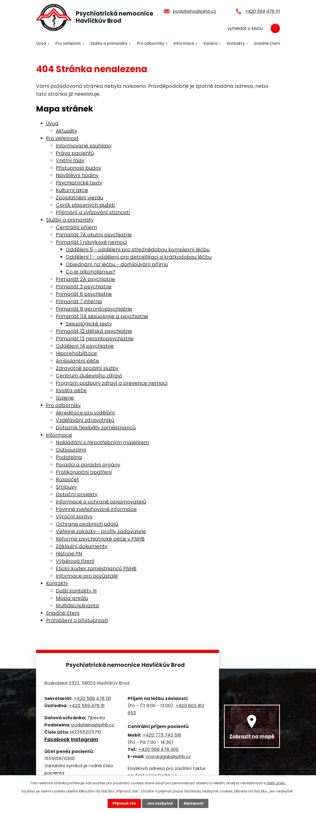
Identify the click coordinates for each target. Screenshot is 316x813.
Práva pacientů (75, 153)
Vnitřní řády (70, 160)
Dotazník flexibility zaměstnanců (96, 427)
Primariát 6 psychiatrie (84, 294)
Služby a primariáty (108, 43)
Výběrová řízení (75, 561)
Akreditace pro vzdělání (85, 412)
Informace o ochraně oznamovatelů (101, 501)
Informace (184, 43)
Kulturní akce (72, 190)
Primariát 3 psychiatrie (84, 286)
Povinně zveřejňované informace (96, 509)
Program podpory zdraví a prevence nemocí (112, 383)
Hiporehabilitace (76, 353)
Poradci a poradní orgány (88, 464)
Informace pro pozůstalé (87, 575)
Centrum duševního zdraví (89, 375)
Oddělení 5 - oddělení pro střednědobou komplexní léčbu (138, 249)
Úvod (41, 43)
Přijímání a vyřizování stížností (93, 212)
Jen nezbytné (160, 803)
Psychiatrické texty (79, 182)
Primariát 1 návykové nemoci (91, 242)
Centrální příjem (76, 227)
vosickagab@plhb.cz (168, 756)
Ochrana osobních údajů (87, 523)
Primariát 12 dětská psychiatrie (94, 331)
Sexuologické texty (89, 323)
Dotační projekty (77, 494)
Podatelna (69, 457)
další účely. (276, 783)
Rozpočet (67, 479)
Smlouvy (66, 486)
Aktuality (66, 130)
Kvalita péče (71, 390)
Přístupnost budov (78, 167)
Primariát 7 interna (79, 301)
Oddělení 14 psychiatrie (85, 345)
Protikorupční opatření (84, 472)
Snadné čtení (267, 43)
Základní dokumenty (81, 546)
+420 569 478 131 (92, 698)
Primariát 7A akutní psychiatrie (94, 234)
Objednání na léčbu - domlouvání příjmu (117, 264)
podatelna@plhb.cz (194, 11)
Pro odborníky (150, 43)
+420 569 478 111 (262, 11)
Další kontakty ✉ (76, 590)
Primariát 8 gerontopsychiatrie (94, 308)
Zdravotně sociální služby (87, 368)
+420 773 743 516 (161, 735)
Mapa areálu (72, 598)
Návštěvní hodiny (77, 175)
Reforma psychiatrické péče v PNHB (100, 538)
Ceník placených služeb (85, 205)
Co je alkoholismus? (90, 271)
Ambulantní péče (77, 360)
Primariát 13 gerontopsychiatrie (95, 338)
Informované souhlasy (84, 145)
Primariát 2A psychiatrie (85, 279)
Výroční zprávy (74, 516)
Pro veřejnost (68, 43)
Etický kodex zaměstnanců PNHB (96, 568)
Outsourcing (71, 449)
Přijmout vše (124, 803)
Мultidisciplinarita (77, 605)
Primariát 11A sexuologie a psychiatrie (102, 316)
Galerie (65, 397)
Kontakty (236, 43)
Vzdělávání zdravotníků (85, 420)
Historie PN (69, 553)
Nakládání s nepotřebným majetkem (102, 442)
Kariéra (210, 43)
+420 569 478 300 (158, 749)
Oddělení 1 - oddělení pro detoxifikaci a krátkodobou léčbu (139, 256)
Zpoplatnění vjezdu (79, 197)
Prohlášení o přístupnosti (77, 620)
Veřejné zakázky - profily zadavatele (101, 531)
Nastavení (193, 803)
